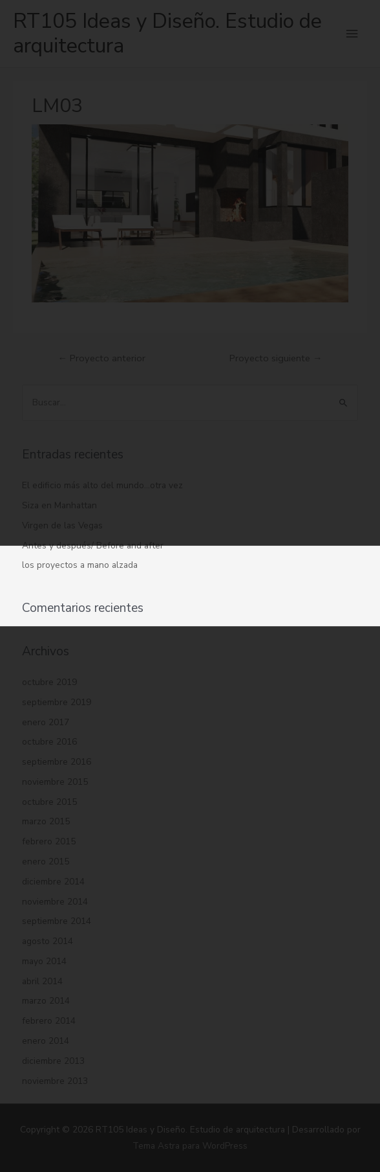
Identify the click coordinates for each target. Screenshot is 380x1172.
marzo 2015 (46, 821)
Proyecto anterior (101, 358)
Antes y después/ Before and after (93, 545)
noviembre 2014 (55, 902)
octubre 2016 (49, 742)
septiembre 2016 (56, 762)
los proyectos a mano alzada (80, 565)
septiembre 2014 (56, 921)
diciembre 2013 (53, 1061)
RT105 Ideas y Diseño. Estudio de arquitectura (167, 33)
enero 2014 (45, 1041)
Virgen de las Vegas (62, 525)
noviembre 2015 (55, 782)
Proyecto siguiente (275, 358)
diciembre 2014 (53, 881)
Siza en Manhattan (59, 505)
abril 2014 (42, 981)
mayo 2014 (44, 961)
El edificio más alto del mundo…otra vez (102, 485)
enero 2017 (45, 722)
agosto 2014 (47, 941)
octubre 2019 (49, 682)
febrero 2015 (49, 841)
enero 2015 (45, 861)
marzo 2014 (46, 1001)
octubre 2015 (49, 802)
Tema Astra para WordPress (190, 1146)
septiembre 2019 (56, 702)
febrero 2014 (49, 1021)
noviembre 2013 (55, 1081)
